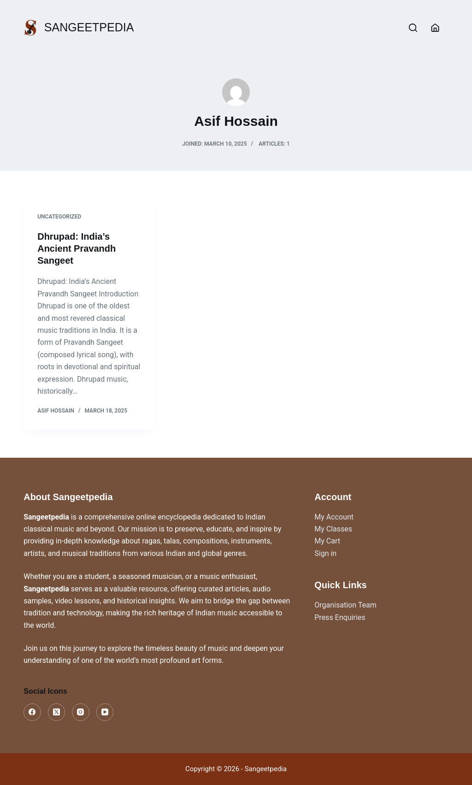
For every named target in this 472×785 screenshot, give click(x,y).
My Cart (327, 541)
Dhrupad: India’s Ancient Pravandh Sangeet (76, 248)
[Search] (413, 28)
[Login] (435, 28)
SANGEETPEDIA (89, 27)
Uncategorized (59, 216)
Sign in (325, 553)
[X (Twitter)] (56, 712)
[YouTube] (105, 712)
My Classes (333, 529)
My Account (334, 517)
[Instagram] (80, 712)
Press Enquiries (339, 617)
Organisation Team (345, 605)
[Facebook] (32, 712)
